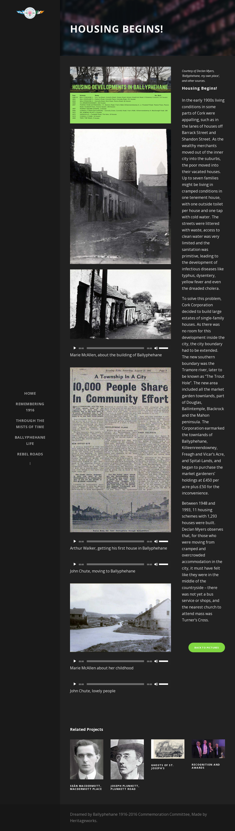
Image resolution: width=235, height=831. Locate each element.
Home (30, 393)
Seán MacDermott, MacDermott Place (86, 787)
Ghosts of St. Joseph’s (162, 766)
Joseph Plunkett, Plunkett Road (125, 787)
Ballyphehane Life (30, 440)
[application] (120, 348)
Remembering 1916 (30, 407)
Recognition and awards (206, 766)
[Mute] (156, 348)
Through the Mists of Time (30, 423)
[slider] (115, 348)
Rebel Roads (30, 454)
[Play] (75, 348)
